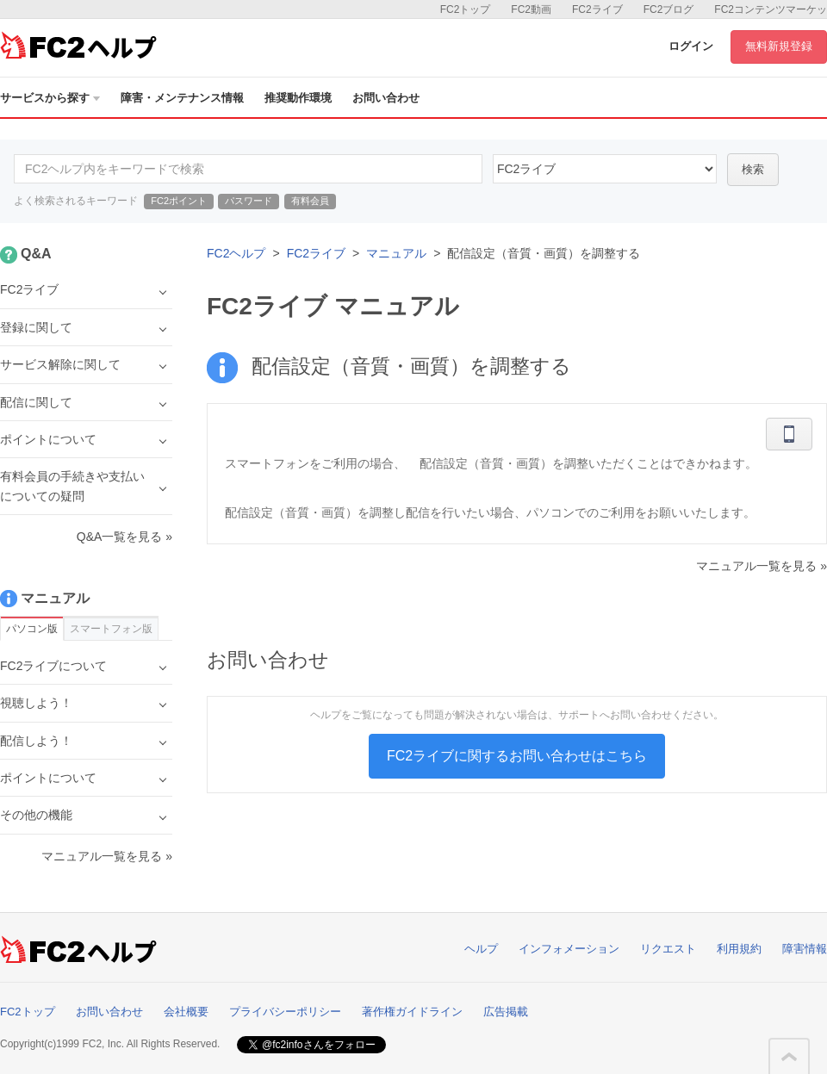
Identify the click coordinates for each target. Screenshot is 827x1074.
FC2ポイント (179, 201)
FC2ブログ (669, 9)
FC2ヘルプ (236, 253)
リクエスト (668, 948)
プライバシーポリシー (285, 1011)
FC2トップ (465, 9)
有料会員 (310, 201)
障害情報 (804, 948)
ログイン (690, 46)
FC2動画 (531, 9)
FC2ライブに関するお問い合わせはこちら (517, 755)
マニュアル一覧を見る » (761, 566)
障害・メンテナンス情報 (182, 97)
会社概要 (186, 1011)
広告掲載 (505, 1011)
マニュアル (396, 253)
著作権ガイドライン (412, 1011)
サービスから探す (50, 97)
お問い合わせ (386, 97)
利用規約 (739, 948)
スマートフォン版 (111, 629)
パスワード (248, 201)
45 (605, 168)
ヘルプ (481, 948)
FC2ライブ (597, 9)
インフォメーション (569, 948)
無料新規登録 (778, 46)
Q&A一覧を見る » (124, 536)
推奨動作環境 (298, 97)
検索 (753, 169)
